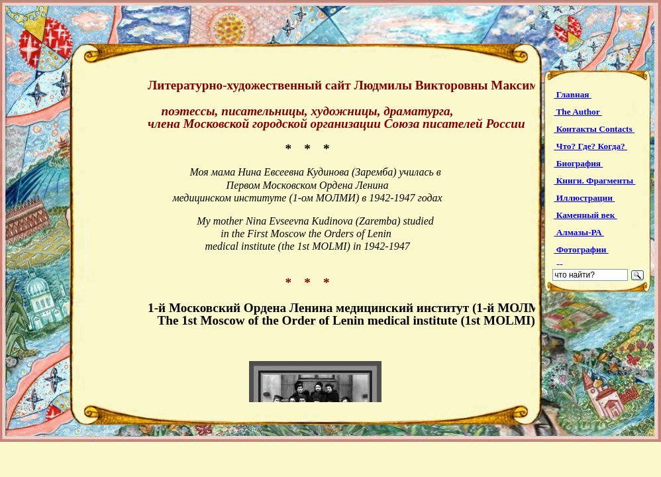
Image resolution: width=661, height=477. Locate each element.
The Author (577, 112)
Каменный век (585, 215)
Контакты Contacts (594, 129)
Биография (578, 163)
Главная (572, 94)
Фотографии (581, 249)
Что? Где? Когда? (590, 146)
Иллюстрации (584, 198)
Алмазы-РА (579, 232)
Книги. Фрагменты (594, 181)
